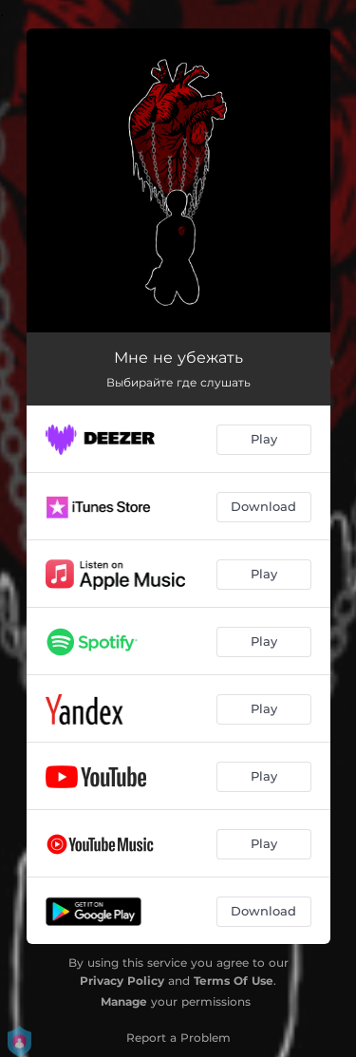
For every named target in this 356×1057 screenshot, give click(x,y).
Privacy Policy (122, 980)
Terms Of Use (233, 980)
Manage (124, 1001)
